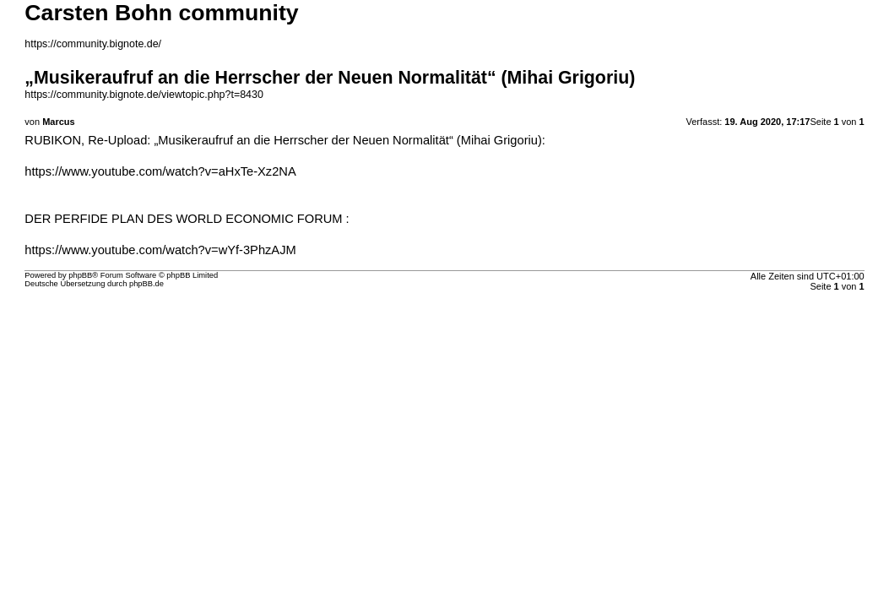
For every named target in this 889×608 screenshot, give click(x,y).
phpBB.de (146, 284)
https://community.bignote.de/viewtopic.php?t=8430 (143, 94)
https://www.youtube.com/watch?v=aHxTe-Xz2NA (159, 171)
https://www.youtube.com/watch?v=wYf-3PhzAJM (159, 250)
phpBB (80, 275)
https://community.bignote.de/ (92, 44)
